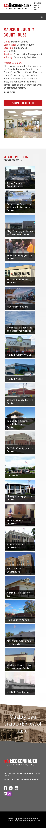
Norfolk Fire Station (18, 692)
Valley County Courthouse (15, 546)
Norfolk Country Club (19, 354)
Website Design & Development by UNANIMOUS (24, 821)
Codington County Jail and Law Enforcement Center (20, 207)
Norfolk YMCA (15, 378)
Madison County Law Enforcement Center (19, 666)
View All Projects (13, 160)
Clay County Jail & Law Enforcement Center (20, 233)
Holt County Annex (18, 619)
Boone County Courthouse (15, 522)
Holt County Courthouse (14, 570)
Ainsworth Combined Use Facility (19, 642)
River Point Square (17, 306)
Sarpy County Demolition (14, 185)
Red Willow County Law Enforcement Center (18, 424)
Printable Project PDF (23, 103)
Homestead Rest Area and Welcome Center (19, 329)
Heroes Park (14, 475)
